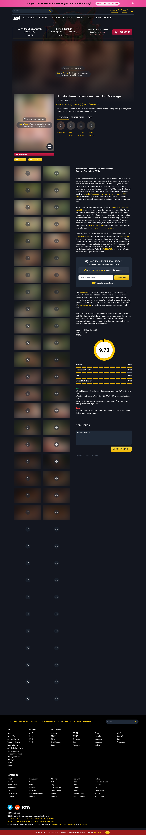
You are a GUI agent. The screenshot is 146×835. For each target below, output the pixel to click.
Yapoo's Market (100, 797)
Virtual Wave (99, 791)
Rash (75, 785)
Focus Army (33, 779)
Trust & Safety (13, 745)
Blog (98, 18)
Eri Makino (61, 133)
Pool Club (76, 779)
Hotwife (98, 736)
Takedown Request (15, 754)
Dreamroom (12, 788)
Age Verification (13, 739)
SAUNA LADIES (85, 292)
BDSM (53, 736)
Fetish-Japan (12, 794)
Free (90, 18)
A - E (31, 733)
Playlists (68, 18)
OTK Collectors (56, 788)
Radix (75, 782)
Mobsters (54, 779)
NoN (52, 782)
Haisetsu (32, 788)
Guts (31, 785)
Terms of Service (14, 742)
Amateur (54, 733)
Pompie (54, 797)
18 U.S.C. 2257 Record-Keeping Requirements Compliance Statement (31, 821)
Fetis (9, 791)
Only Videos (99, 270)
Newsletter (23, 721)
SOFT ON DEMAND (83, 236)
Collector (11, 782)
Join (124, 11)
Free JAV (33, 721)
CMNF (75, 736)
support (109, 18)
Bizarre (53, 739)
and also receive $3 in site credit (34, 126)
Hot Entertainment (36, 794)
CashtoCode (83, 824)
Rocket (75, 791)
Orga (53, 785)
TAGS (90, 117)
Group (97, 733)
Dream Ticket (12, 785)
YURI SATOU (107, 249)
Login (114, 11)
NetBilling (55, 824)
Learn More (97, 832)
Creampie (76, 739)
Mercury (32, 797)
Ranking (56, 18)
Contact (10, 763)
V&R (96, 788)
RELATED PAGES (77, 117)
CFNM (75, 733)
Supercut (35, 159)
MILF (119, 733)
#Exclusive (93, 104)
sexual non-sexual (84, 305)
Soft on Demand (63, 104)
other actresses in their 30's (103, 228)
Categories (29, 18)
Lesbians (98, 739)
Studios (44, 18)
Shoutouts (87, 721)
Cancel (10, 766)
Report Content (13, 751)
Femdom (76, 745)
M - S (31, 739)
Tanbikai (98, 779)
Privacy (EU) (12, 760)
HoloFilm (32, 791)
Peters (53, 794)
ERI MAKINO (124, 236)
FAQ (9, 733)
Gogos (31, 782)
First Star (11, 797)
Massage (98, 742)
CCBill (66, 824)
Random (79, 18)
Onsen (119, 739)
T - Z (31, 742)
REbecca (76, 788)
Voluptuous (121, 742)
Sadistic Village (79, 794)
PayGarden (72, 824)
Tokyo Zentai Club (101, 782)
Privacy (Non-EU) (14, 757)
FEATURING (63, 117)
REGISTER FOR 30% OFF (107, 3)
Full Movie (21, 154)
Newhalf (120, 736)
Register (65, 73)
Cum (74, 742)
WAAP (97, 794)
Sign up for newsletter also (105, 283)
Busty (53, 745)
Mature (97, 745)
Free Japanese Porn (47, 721)
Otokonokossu (56, 791)
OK (107, 832)
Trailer (20, 159)
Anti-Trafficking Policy (16, 748)
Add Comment (121, 449)
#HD (84, 104)
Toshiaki (98, 785)
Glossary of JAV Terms (71, 721)
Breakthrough (56, 742)
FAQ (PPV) (11, 736)
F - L (31, 736)
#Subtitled (76, 104)
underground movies (96, 225)
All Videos (119, 270)
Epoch (61, 824)
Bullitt (10, 779)
